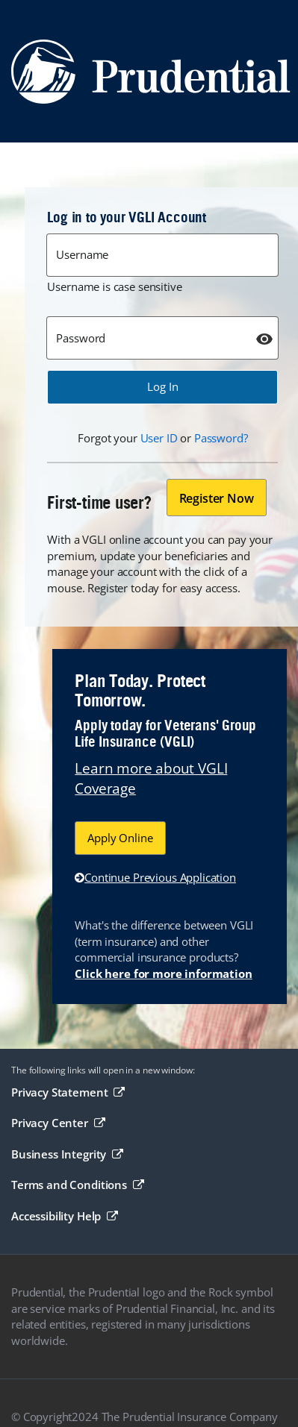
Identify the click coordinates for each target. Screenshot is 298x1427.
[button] (162, 387)
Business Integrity (67, 1154)
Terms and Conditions (77, 1184)
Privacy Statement (68, 1092)
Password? (221, 437)
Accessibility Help (64, 1215)
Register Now (216, 498)
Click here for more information (163, 973)
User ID (159, 437)
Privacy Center (58, 1122)
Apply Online (119, 837)
